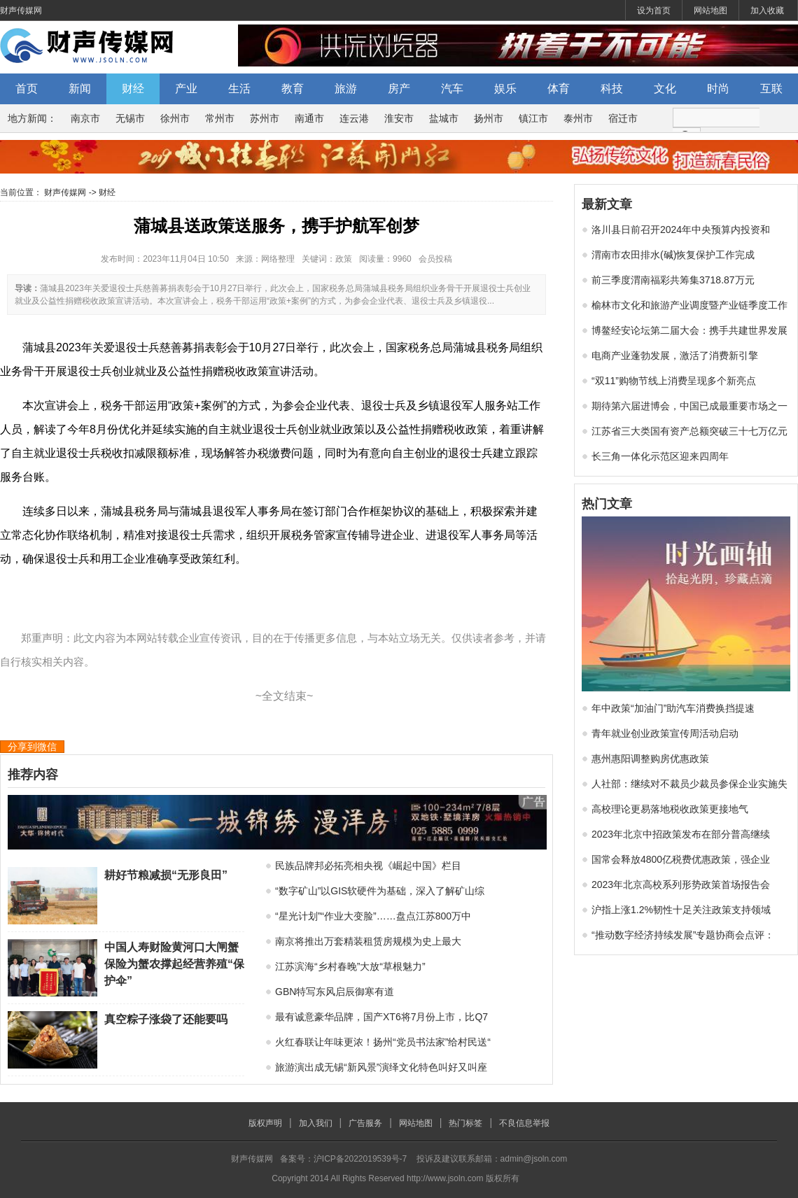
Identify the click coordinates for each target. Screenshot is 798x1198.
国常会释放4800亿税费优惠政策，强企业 (681, 859)
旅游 (346, 88)
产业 (186, 88)
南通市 (309, 118)
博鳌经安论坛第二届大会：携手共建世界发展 (690, 330)
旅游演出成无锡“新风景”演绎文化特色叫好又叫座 (381, 1067)
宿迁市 (623, 118)
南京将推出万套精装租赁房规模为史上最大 (368, 941)
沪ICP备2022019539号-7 (360, 1159)
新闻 (80, 88)
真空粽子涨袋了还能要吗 (165, 1019)
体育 (558, 88)
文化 (665, 88)
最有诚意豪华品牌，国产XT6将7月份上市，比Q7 (381, 1016)
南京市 (85, 118)
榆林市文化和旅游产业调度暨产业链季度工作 (690, 305)
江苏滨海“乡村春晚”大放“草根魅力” (350, 966)
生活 (239, 88)
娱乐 (505, 88)
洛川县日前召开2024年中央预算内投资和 (681, 229)
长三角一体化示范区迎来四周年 (660, 456)
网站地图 (710, 10)
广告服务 (365, 1123)
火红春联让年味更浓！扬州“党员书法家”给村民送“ (383, 1042)
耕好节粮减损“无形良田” (165, 875)
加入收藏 (767, 10)
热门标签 (465, 1123)
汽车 (452, 88)
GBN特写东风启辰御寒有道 (334, 991)
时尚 (718, 88)
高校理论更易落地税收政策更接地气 (670, 809)
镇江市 (533, 118)
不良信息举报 (524, 1123)
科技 (612, 88)
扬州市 (488, 118)
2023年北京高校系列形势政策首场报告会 (681, 884)
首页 (26, 88)
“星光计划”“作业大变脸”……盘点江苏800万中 (373, 916)
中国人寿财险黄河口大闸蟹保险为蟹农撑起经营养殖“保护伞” (174, 964)
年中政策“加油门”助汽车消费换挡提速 (673, 708)
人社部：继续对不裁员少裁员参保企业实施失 (690, 783)
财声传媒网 (21, 10)
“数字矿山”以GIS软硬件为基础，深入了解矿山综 (379, 890)
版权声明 (265, 1123)
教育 (292, 88)
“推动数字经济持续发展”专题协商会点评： (683, 934)
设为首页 (654, 10)
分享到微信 (32, 746)
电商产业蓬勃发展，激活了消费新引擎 (675, 355)
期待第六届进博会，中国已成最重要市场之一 (690, 405)
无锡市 (130, 118)
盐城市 (443, 118)
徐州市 (175, 118)
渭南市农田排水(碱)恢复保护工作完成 (673, 254)
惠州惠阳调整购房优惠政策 (650, 758)
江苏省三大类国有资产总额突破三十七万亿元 (690, 431)
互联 (771, 88)
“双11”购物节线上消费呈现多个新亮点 (674, 380)
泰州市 (578, 118)
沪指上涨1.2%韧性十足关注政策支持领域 (681, 909)
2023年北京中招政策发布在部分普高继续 (681, 834)
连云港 (354, 118)
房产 (399, 88)
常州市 (219, 118)
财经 (133, 88)
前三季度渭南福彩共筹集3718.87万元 (673, 280)
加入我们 (315, 1123)
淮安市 (399, 118)
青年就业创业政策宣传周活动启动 (665, 733)
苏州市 (264, 118)
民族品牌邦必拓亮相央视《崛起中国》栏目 (368, 865)
